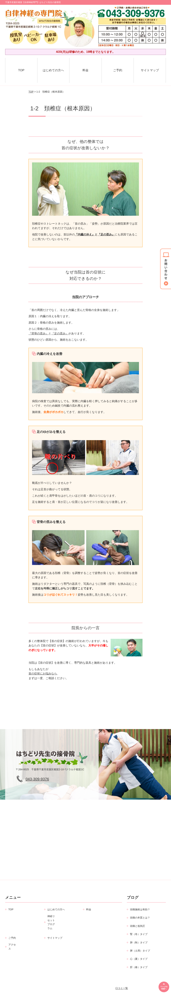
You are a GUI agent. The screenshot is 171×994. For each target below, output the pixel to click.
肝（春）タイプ (138, 967)
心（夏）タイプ (138, 958)
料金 (85, 70)
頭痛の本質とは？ (140, 917)
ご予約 (117, 70)
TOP (21, 70)
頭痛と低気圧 (137, 926)
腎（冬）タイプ (138, 934)
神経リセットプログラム (51, 922)
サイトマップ (150, 70)
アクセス (12, 946)
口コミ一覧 (121, 988)
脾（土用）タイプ (140, 950)
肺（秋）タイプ (138, 942)
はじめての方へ (53, 70)
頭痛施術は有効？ (140, 909)
